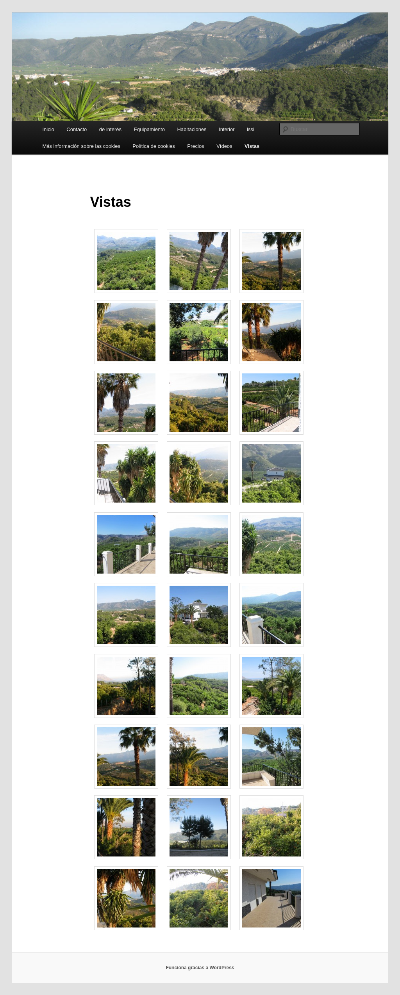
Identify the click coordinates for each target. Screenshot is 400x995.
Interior (226, 129)
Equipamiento (149, 129)
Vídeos (224, 146)
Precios (195, 146)
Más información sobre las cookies (81, 146)
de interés (110, 129)
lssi (250, 129)
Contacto (76, 129)
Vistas (252, 146)
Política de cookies (153, 146)
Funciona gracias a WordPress (200, 967)
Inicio (48, 129)
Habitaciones (191, 129)
